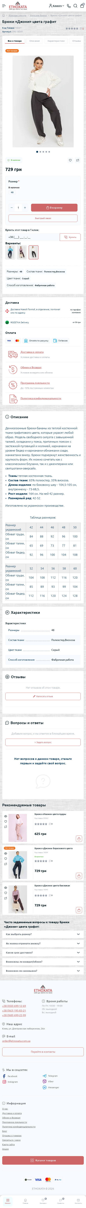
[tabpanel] (43, 101)
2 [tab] (40, 152)
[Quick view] (5, 815)
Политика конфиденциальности (41, 398)
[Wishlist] (5, 821)
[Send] (70, 237)
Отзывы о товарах (11, 1135)
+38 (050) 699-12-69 (14, 1005)
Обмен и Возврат (31, 367)
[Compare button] (78, 160)
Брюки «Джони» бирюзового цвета (53, 848)
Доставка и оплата (32, 352)
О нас (5, 1109)
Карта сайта (8, 1144)
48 (12, 192)
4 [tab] (46, 152)
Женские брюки (38, 15)
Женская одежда (17, 15)
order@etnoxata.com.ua (16, 1040)
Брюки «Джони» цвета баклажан (52, 885)
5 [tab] (49, 152)
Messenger (51, 1087)
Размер (14, 181)
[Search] (75, 6)
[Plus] (25, 208)
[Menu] (4, 5)
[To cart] (79, 839)
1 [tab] (37, 152)
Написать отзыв (43, 696)
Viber (48, 1081)
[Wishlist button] (70, 160)
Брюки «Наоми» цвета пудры (50, 814)
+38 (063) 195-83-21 (14, 1010)
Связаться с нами (11, 1140)
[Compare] (5, 826)
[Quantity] (18, 207)
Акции (5, 1149)
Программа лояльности (35, 382)
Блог (4, 1131)
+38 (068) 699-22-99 (14, 1015)
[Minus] (12, 208)
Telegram (50, 1076)
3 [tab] (43, 152)
